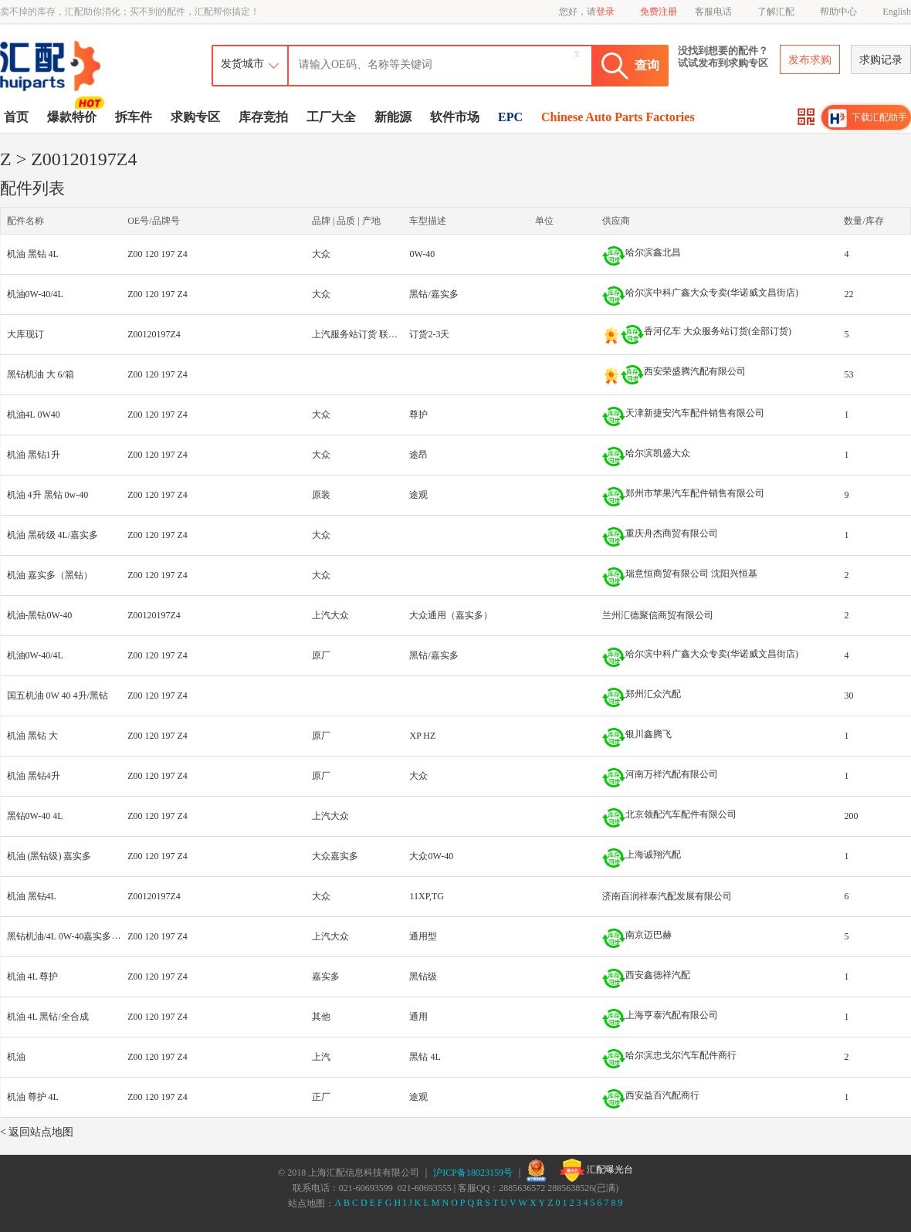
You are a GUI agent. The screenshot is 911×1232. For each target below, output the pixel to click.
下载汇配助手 (867, 118)
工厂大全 (331, 117)
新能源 (392, 117)
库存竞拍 (263, 117)
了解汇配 (775, 11)
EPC (510, 117)
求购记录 (881, 60)
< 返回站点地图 (36, 1132)
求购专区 (195, 117)
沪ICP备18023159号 (473, 1172)
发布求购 (809, 60)
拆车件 (133, 117)
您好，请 (587, 11)
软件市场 (454, 117)
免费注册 (658, 11)
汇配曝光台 (596, 1170)
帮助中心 (838, 11)
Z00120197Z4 (154, 334)
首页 (16, 117)
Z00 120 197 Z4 (157, 254)
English (896, 11)
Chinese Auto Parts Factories (618, 117)
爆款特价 (73, 116)
